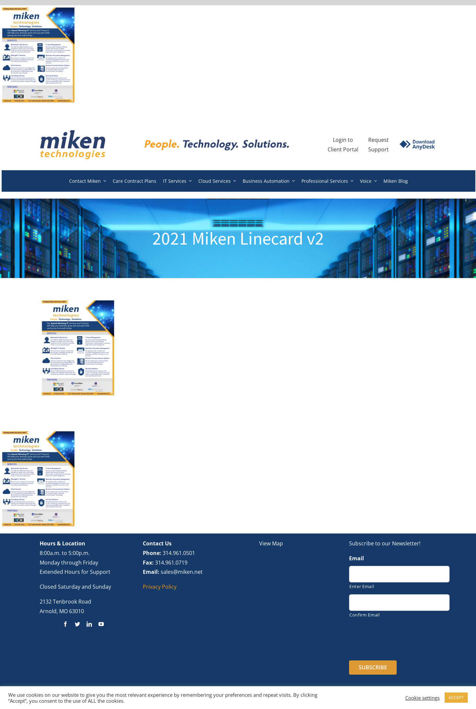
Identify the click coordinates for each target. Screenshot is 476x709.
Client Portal (343, 149)
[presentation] (399, 637)
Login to (343, 139)
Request (378, 139)
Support (378, 149)
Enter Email (361, 586)
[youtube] (101, 624)
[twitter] (77, 624)
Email (356, 558)
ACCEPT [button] (456, 697)
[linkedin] (89, 624)
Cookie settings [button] (422, 698)
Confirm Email (364, 615)
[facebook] (65, 624)
